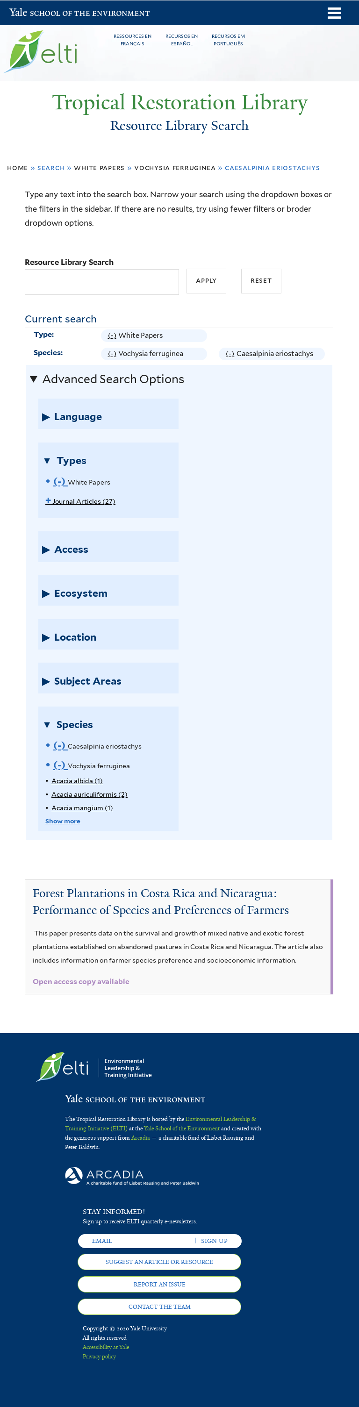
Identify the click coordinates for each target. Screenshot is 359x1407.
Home (17, 167)
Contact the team (160, 1307)
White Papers (99, 167)
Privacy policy (99, 1356)
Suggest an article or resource (159, 1262)
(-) (113, 335)
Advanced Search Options (113, 379)
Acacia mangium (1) (82, 808)
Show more (62, 821)
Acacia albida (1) (77, 781)
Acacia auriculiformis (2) (89, 794)
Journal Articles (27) (80, 501)
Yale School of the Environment (33, 13)
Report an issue (160, 1284)
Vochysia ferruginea (174, 167)
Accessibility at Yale (106, 1347)
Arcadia (140, 1138)
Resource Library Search (69, 262)
